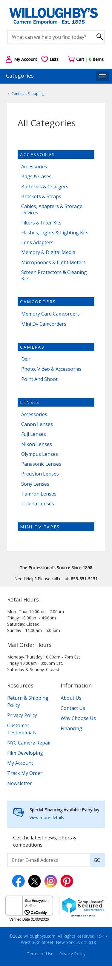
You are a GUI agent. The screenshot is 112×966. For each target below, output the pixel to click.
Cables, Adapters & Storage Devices (51, 209)
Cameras (32, 347)
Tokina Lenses (37, 504)
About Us (71, 698)
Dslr (25, 359)
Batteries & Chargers (44, 187)
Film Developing (25, 753)
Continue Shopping (27, 93)
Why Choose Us (78, 718)
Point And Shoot (39, 379)
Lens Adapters (37, 242)
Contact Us (73, 708)
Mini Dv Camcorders (43, 324)
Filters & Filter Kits (41, 223)
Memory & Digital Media (48, 252)
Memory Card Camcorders (50, 314)
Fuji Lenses (33, 434)
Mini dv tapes (40, 527)
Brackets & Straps (41, 196)
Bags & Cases (36, 176)
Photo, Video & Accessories (51, 369)
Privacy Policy (22, 715)
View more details (47, 817)
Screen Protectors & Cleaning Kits (54, 275)
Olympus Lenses (39, 454)
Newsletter (19, 783)
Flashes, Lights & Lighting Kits (54, 233)
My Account (20, 763)
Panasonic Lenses (41, 464)
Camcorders (38, 301)
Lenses (29, 402)
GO (97, 860)
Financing (71, 728)
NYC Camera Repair (29, 742)
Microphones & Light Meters (53, 262)
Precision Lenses (40, 474)
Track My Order (24, 773)
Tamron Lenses (38, 494)
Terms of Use (40, 953)
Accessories (37, 154)
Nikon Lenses (36, 444)
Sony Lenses (35, 484)
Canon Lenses (37, 424)
